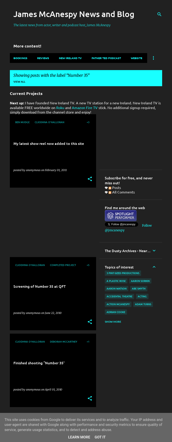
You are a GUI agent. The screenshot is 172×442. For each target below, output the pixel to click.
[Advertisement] (51, 222)
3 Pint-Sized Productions (123, 273)
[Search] (159, 14)
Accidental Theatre (119, 296)
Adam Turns (143, 304)
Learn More (79, 437)
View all (19, 82)
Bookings (20, 58)
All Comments (122, 192)
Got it (100, 437)
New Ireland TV (70, 58)
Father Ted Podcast (106, 58)
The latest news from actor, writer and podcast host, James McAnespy (62, 25)
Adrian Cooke (116, 312)
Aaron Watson (117, 288)
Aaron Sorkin (140, 281)
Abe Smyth (139, 288)
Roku (60, 107)
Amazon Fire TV (85, 107)
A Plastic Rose (116, 281)
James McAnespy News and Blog (73, 14)
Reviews (43, 58)
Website (136, 58)
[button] (89, 179)
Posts (115, 187)
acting (142, 296)
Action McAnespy (118, 304)
